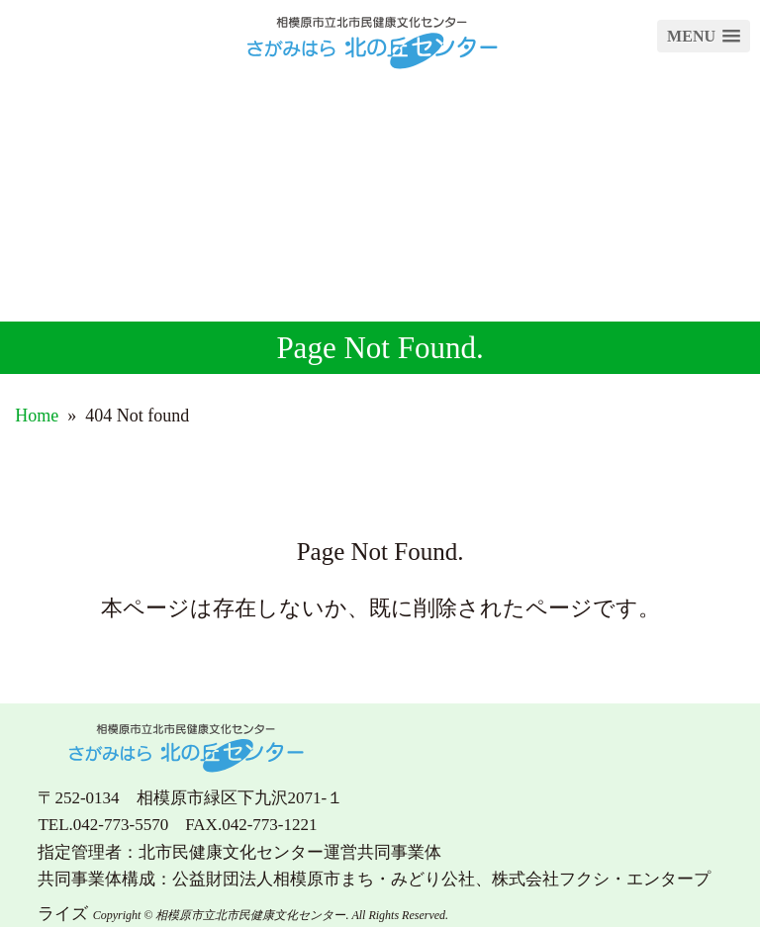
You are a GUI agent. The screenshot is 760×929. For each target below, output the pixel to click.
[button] (703, 36)
